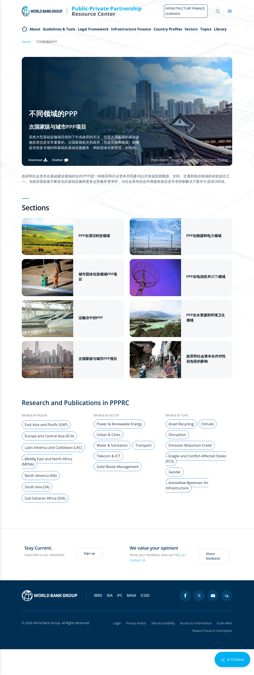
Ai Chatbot (232, 659)
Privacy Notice (135, 623)
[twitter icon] (199, 595)
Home (24, 28)
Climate (207, 424)
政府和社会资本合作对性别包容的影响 (206, 359)
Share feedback (213, 556)
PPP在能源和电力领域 (204, 235)
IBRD (98, 595)
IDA (110, 595)
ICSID (145, 595)
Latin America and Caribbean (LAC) (53, 447)
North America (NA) (41, 475)
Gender (175, 472)
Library (220, 29)
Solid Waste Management (118, 466)
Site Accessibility (163, 623)
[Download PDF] (37, 160)
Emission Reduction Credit (190, 445)
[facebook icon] (185, 595)
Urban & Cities (108, 434)
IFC (120, 595)
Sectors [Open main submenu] (191, 29)
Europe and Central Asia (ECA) (49, 436)
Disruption (177, 434)
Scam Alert (224, 623)
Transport (143, 445)
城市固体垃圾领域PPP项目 (98, 277)
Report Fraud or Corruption (212, 631)
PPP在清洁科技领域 (94, 235)
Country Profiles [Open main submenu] (167, 29)
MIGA (131, 595)
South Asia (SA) (37, 486)
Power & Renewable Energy (119, 424)
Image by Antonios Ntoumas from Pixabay (200, 160)
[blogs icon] (226, 595)
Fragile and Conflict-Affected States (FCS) (196, 459)
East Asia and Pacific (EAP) (46, 424)
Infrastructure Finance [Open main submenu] (131, 29)
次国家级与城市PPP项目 (98, 358)
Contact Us (137, 560)
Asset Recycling (181, 424)
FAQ (177, 555)
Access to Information (195, 623)
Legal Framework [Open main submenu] (93, 29)
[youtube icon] (212, 595)
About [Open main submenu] (35, 29)
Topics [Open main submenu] (205, 29)
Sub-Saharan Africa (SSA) (45, 498)
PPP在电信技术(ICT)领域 (206, 276)
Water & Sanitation (112, 445)
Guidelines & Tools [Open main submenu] (59, 29)
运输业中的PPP (91, 317)
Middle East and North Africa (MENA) (47, 461)
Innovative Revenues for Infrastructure (187, 485)
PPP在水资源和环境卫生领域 (205, 318)
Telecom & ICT (108, 456)
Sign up (89, 553)
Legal (116, 623)
